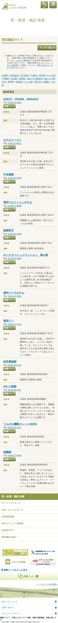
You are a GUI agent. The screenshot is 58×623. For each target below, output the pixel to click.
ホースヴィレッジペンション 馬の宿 (25, 255)
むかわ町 (51, 75)
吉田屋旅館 (9, 361)
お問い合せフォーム (45, 65)
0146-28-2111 (14, 427)
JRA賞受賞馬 (8, 516)
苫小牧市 (24, 75)
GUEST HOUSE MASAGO (20, 99)
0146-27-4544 (14, 455)
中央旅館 (8, 174)
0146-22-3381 (14, 296)
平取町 (6, 78)
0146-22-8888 (14, 206)
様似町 (19, 82)
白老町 (5, 75)
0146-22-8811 (14, 143)
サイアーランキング (11, 503)
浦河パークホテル (13, 292)
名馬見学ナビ (8, 530)
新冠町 (22, 78)
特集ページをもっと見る (15, 570)
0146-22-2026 (14, 178)
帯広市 (38, 82)
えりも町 (28, 82)
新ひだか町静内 (35, 78)
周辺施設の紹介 (9, 537)
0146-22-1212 (14, 324)
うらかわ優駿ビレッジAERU (20, 424)
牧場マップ (9, 106)
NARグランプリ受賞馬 (13, 523)
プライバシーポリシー (12, 613)
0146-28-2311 (14, 390)
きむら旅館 (9, 386)
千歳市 (34, 75)
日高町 (14, 78)
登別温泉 (14, 75)
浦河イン (8, 320)
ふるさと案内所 (22, 60)
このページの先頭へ (49, 584)
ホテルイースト (12, 140)
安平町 (42, 75)
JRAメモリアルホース (12, 510)
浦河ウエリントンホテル (17, 202)
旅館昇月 (8, 230)
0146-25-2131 (14, 365)
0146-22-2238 (14, 234)
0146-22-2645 (14, 102)
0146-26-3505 (14, 258)
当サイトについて (10, 601)
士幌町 (46, 82)
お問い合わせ (8, 607)
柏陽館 (7, 452)
